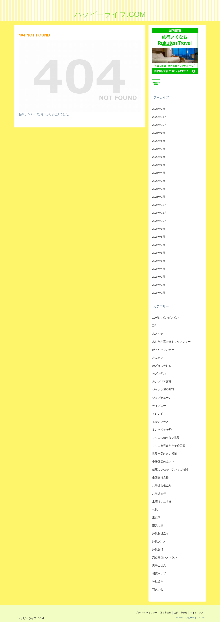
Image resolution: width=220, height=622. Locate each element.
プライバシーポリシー (146, 612)
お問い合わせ (180, 612)
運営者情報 (165, 612)
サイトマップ (196, 612)
